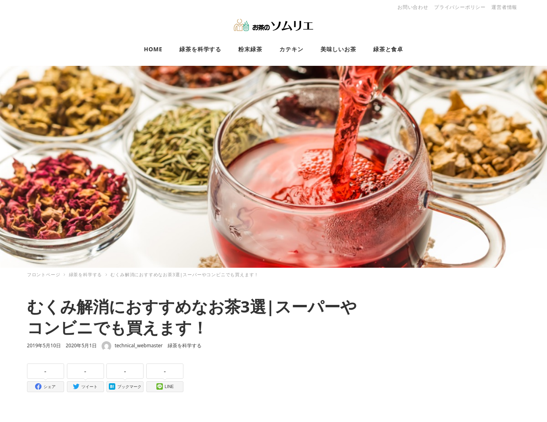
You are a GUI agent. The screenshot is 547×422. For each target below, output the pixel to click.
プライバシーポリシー (460, 7)
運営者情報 (504, 7)
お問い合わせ (412, 7)
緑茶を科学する (185, 345)
